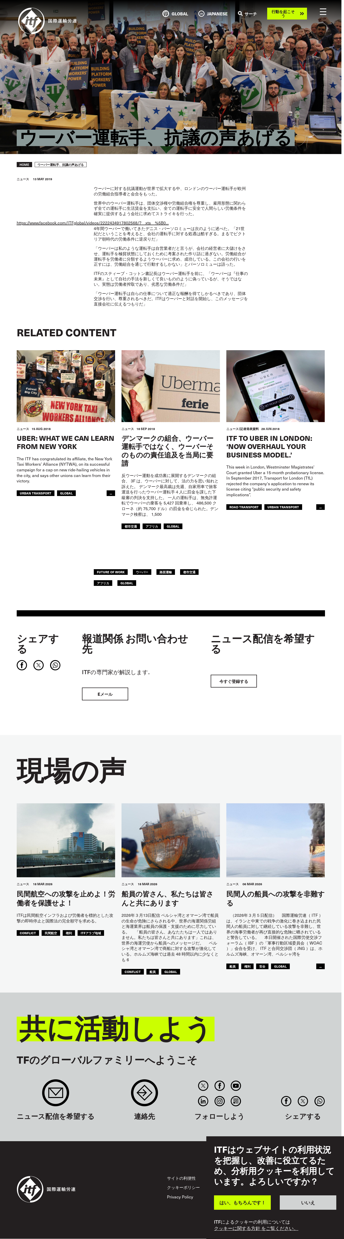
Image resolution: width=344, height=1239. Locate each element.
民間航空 (51, 933)
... (111, 493)
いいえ (308, 1202)
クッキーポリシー (183, 1187)
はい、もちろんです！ (242, 1202)
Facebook (219, 1086)
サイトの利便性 (181, 1178)
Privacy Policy (180, 1197)
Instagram (219, 1101)
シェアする (38, 643)
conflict (28, 933)
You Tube (235, 1086)
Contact (144, 1095)
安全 (262, 966)
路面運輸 (166, 572)
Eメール (105, 694)
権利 (69, 933)
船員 (153, 971)
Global (66, 493)
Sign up (55, 1095)
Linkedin (203, 1101)
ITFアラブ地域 (91, 933)
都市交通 (131, 526)
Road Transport (244, 507)
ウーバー (142, 572)
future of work (111, 572)
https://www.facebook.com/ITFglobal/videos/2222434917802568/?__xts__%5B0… (93, 223)
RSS (235, 1101)
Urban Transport (35, 493)
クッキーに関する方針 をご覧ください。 (256, 1228)
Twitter (203, 1086)
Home (24, 165)
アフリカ (152, 526)
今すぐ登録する (233, 681)
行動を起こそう (283, 13)
